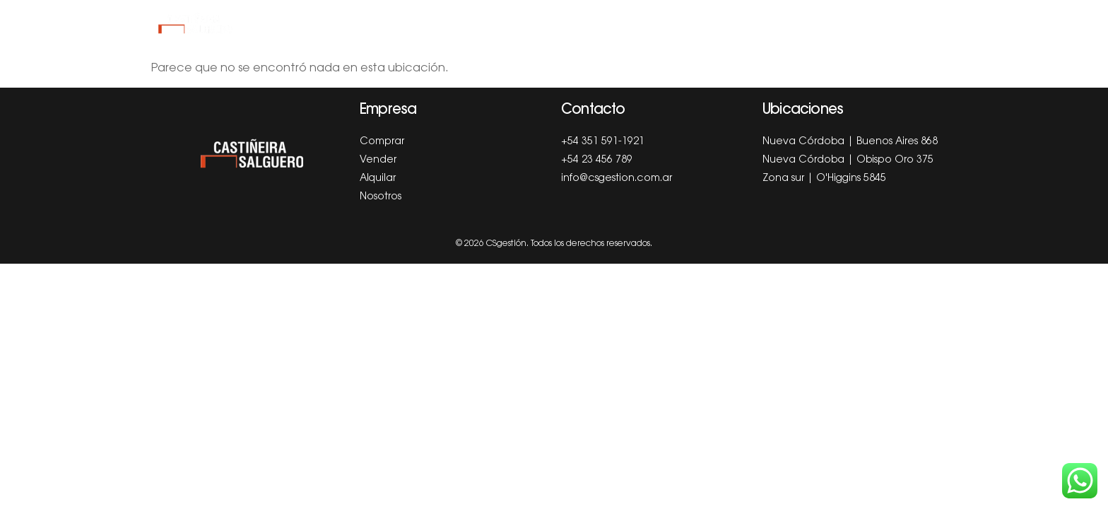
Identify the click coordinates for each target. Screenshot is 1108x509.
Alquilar (590, 23)
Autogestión (904, 23)
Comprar (452, 23)
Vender (522, 23)
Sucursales (808, 23)
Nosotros (719, 23)
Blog (653, 23)
